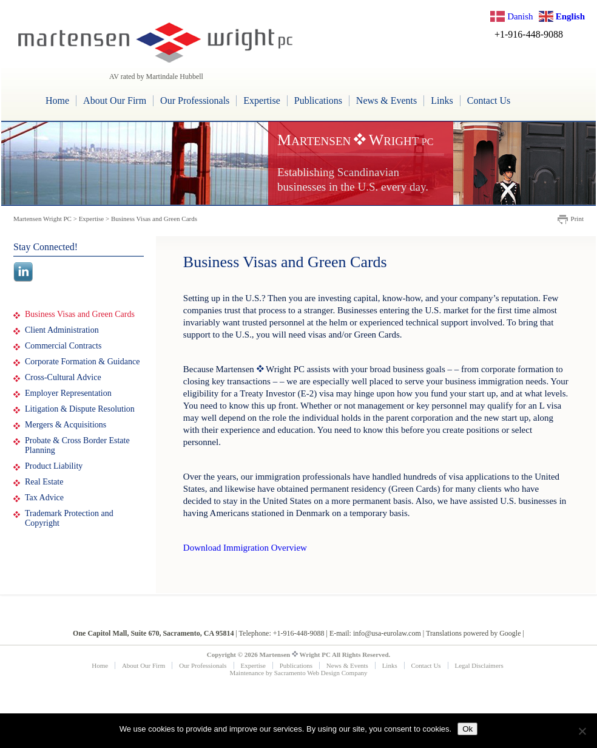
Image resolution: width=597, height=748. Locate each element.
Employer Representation (68, 393)
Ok (467, 728)
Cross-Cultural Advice (63, 377)
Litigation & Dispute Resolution (80, 408)
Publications (318, 100)
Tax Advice (44, 497)
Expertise (261, 100)
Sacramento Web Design (307, 672)
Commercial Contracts (63, 345)
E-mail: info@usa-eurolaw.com (375, 633)
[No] (582, 731)
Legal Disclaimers (478, 665)
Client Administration (62, 330)
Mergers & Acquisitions (65, 424)
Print (577, 218)
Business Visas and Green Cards (80, 314)
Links (442, 100)
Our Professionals (194, 100)
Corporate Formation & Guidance (82, 361)
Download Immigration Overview (245, 547)
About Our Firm (114, 100)
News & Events (386, 100)
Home (57, 100)
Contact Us (489, 100)
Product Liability (54, 466)
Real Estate (44, 481)
